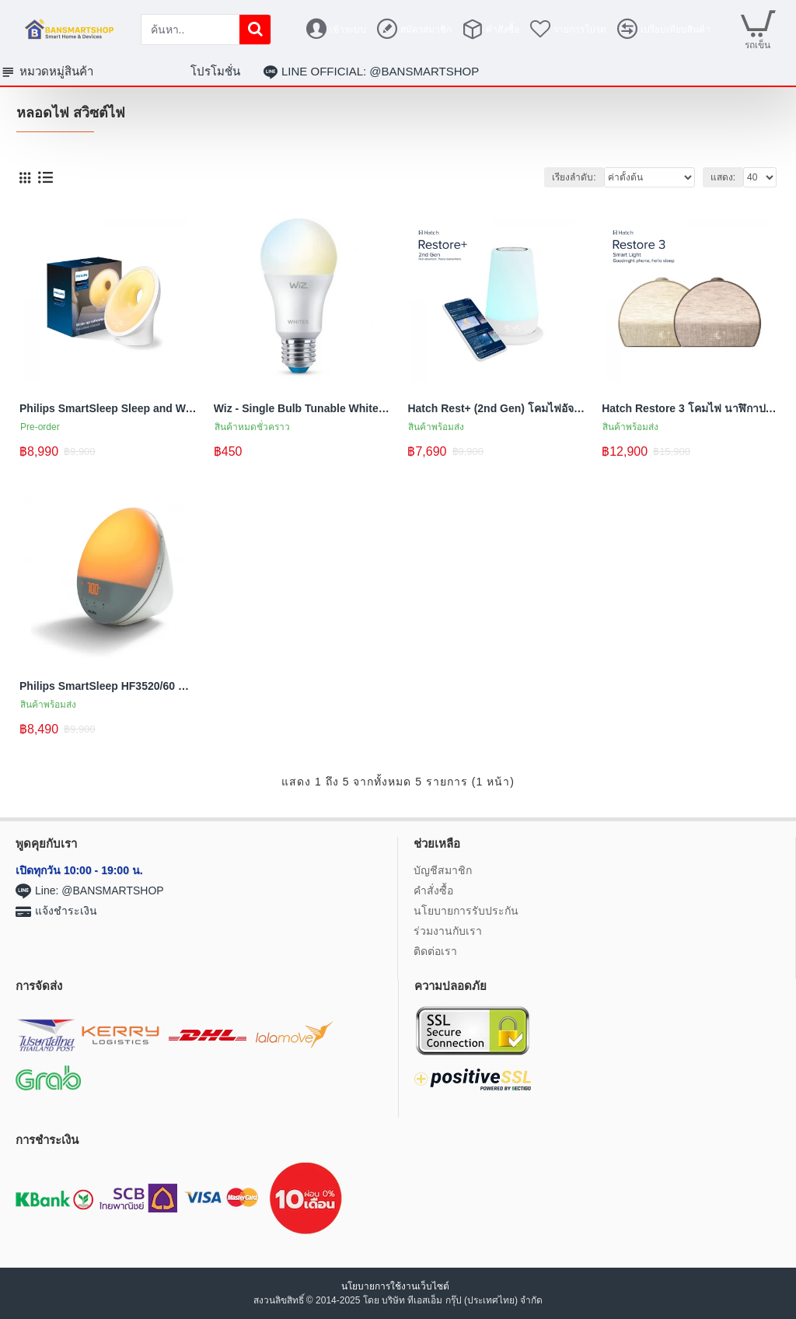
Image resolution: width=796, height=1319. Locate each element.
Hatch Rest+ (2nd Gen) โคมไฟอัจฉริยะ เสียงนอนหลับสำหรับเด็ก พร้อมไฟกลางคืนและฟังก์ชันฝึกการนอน (496, 408)
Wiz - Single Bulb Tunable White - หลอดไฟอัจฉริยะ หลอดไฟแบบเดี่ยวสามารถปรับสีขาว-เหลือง (303, 408)
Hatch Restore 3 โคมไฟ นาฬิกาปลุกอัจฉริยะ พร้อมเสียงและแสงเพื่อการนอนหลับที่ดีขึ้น (691, 408)
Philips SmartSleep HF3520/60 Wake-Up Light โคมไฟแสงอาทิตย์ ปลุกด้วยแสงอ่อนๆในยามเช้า (108, 686)
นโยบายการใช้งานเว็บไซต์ (396, 1286)
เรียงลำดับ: (573, 177)
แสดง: (722, 177)
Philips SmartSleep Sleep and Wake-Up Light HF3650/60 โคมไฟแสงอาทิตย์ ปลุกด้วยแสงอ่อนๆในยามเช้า (108, 408)
